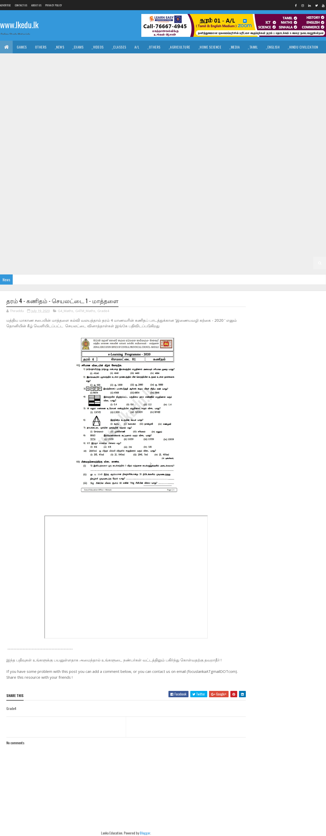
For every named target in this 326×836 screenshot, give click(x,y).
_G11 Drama (13, 97)
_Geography (281, 59)
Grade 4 (142, 237)
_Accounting (100, 72)
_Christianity (80, 59)
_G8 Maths (12, 186)
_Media (234, 47)
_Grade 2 (257, 250)
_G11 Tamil (167, 110)
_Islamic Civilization (20, 59)
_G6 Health (258, 212)
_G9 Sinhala (13, 174)
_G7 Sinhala (13, 212)
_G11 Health (203, 97)
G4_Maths (65, 311)
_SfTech (182, 72)
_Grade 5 (231, 224)
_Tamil (253, 47)
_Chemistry (247, 72)
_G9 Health (97, 161)
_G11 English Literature (76, 97)
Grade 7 (209, 186)
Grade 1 (107, 263)
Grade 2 (235, 250)
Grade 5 (209, 224)
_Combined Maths (301, 72)
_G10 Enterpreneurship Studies (75, 135)
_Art (124, 59)
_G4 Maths (264, 237)
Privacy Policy (53, 5)
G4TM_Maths (85, 311)
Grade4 (103, 311)
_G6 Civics (125, 212)
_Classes (119, 47)
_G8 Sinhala (162, 186)
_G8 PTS (85, 186)
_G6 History (284, 212)
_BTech (162, 72)
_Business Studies (133, 72)
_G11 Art (82, 85)
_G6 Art (103, 212)
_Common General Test (22, 72)
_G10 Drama (242, 123)
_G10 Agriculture (285, 110)
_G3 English (141, 250)
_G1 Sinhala (152, 263)
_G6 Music (37, 224)
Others (41, 47)
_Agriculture (179, 47)
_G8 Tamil (187, 186)
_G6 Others (62, 224)
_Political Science (248, 59)
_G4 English (238, 237)
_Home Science (209, 47)
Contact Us (21, 5)
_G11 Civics (149, 85)
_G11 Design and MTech (297, 85)
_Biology (223, 72)
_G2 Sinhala (281, 250)
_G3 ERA (189, 250)
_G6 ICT (308, 212)
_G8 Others (62, 186)
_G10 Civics (57, 123)
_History (106, 59)
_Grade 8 (82, 174)
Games (22, 47)
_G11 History (231, 97)
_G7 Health (97, 199)
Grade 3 (45, 250)
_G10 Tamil (147, 148)
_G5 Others (84, 237)
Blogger (140, 833)
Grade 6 (60, 212)
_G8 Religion (108, 186)
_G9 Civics (276, 148)
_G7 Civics (274, 186)
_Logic (220, 59)
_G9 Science (292, 161)
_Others (154, 47)
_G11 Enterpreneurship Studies (128, 97)
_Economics (72, 72)
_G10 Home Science (213, 135)
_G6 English (199, 212)
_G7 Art (252, 186)
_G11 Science (114, 110)
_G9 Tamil (38, 174)
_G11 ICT (292, 97)
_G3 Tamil (116, 250)
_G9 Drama (12, 161)
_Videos (98, 47)
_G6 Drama (173, 212)
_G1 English (201, 263)
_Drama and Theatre (191, 59)
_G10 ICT (241, 135)
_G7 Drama (12, 199)
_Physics (272, 72)
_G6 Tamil (187, 224)
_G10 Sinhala (120, 148)
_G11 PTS (60, 110)
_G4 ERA (286, 237)
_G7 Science (292, 199)
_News (59, 47)
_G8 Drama (173, 174)
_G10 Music (290, 135)
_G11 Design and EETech (252, 85)
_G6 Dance (149, 212)
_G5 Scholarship (115, 237)
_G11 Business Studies (114, 85)
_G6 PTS (85, 224)
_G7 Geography (68, 199)
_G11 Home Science (263, 97)
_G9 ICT (146, 161)
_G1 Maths (226, 263)
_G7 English (38, 199)
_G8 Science (136, 186)
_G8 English (199, 174)
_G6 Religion (108, 224)
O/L (6, 85)
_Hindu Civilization (303, 47)
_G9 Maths (168, 161)
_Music (141, 59)
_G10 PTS (38, 148)
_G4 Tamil (213, 237)
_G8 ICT (308, 174)
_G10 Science (92, 148)
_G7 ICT (146, 199)
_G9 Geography (68, 161)
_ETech (202, 72)
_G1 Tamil (176, 263)
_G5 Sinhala (272, 224)
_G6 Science (136, 224)
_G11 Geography (173, 97)
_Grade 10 (255, 110)
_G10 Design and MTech (207, 123)
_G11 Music (37, 110)
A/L (137, 47)
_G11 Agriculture (54, 85)
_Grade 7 (231, 186)
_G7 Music (193, 199)
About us (36, 5)
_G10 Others (14, 148)
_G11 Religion (85, 110)
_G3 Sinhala (91, 250)
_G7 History (123, 199)
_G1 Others (270, 263)
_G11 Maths (12, 110)
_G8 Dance (149, 174)
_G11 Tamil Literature (200, 110)
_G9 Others (218, 161)
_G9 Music (193, 161)
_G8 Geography (229, 174)
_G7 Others (218, 199)
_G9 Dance (301, 148)
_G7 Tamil (38, 212)
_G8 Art (103, 174)
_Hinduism (53, 59)
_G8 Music (37, 186)
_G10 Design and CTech (117, 123)
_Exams (77, 47)
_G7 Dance (298, 186)
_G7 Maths (168, 199)
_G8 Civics (125, 174)
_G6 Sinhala (162, 224)
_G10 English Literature (23, 135)
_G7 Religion (264, 199)
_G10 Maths (265, 135)
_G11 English (39, 97)
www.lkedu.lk (19, 25)
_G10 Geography (121, 135)
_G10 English (270, 123)
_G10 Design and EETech (162, 123)
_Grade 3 (67, 250)
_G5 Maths (39, 237)
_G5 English (13, 237)
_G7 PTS (241, 199)
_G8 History (284, 174)
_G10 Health (151, 135)
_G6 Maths (12, 224)
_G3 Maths (167, 250)
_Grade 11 (25, 85)
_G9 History (123, 161)
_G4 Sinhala (188, 237)
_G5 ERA (61, 237)
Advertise (5, 5)
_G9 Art (254, 148)
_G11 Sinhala (141, 110)
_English (273, 47)
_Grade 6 (82, 212)
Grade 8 (60, 174)
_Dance (161, 59)
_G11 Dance (173, 85)
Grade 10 (232, 110)
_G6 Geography (229, 212)
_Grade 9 (233, 148)
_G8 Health (258, 174)
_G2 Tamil (306, 250)
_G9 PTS (241, 161)
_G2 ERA (61, 263)
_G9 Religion (264, 161)
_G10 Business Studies (22, 123)
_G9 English (38, 161)
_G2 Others (84, 263)
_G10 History (179, 135)
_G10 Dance (82, 123)
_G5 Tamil (297, 224)
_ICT (52, 72)
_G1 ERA (247, 263)
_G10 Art (313, 110)
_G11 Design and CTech (208, 85)
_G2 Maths (39, 263)
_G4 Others (309, 237)
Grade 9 (211, 148)
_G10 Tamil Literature (180, 148)
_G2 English (13, 263)
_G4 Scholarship (17, 250)
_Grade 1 (128, 263)
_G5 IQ (250, 224)
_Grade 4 (164, 237)
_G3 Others (212, 250)
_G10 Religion (63, 148)
